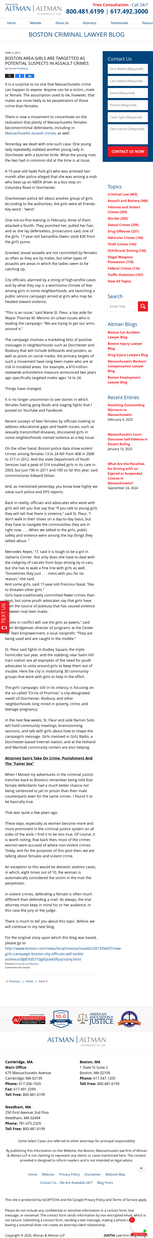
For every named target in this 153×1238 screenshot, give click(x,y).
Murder (118, 218)
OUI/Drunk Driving (127, 250)
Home (11, 23)
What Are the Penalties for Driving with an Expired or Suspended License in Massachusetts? (126, 473)
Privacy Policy (69, 1174)
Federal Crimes (124, 268)
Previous (13, 981)
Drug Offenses (123, 231)
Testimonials (119, 23)
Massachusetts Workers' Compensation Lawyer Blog (127, 366)
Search (143, 306)
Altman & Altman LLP (49, 1235)
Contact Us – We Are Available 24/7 (66, 1182)
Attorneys (89, 23)
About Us (62, 23)
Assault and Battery (27, 963)
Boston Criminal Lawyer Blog (33, 9)
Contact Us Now (128, 151)
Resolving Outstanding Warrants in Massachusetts (126, 410)
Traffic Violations (125, 275)
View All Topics (119, 281)
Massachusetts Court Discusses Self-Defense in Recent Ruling (128, 439)
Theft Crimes (122, 244)
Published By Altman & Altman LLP (107, 9)
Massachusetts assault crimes (30, 133)
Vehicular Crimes (125, 238)
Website (35, 23)
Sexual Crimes (123, 225)
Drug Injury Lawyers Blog (128, 355)
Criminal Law (122, 194)
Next (43, 981)
